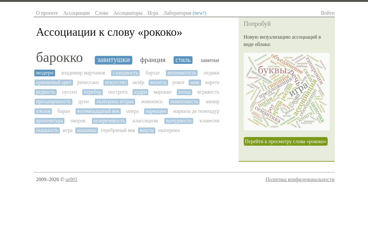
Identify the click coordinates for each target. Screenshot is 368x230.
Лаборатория (184, 13)
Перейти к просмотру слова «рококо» (285, 141)
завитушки (113, 60)
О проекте (47, 13)
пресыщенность (53, 101)
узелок (43, 111)
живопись (152, 101)
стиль (183, 59)
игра (67, 130)
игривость (208, 92)
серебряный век (118, 130)
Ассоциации (76, 13)
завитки (209, 60)
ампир (212, 101)
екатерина (169, 130)
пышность (47, 130)
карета (212, 82)
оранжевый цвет (54, 82)
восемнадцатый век (98, 111)
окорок (78, 120)
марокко (163, 92)
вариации (156, 111)
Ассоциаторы (128, 13)
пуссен (69, 92)
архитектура (49, 120)
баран (64, 111)
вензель (158, 82)
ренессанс (88, 82)
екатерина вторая (115, 101)
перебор (92, 92)
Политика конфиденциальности (300, 179)
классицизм (145, 120)
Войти (328, 13)
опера (132, 111)
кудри (140, 92)
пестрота (117, 92)
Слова (101, 13)
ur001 (72, 179)
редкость (45, 92)
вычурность (179, 120)
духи (83, 101)
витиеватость (182, 72)
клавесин (209, 120)
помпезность (184, 101)
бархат (153, 72)
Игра (153, 13)
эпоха (184, 92)
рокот (178, 82)
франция (153, 60)
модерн (45, 73)
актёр (138, 82)
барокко (59, 57)
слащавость (125, 72)
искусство (116, 82)
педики (211, 72)
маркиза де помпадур (196, 111)
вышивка (86, 130)
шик (195, 82)
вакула (147, 130)
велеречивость (109, 120)
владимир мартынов (83, 72)
